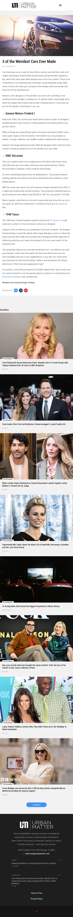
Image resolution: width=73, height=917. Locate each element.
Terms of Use (36, 893)
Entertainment (8, 358)
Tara (15, 886)
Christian (16, 866)
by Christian (7, 610)
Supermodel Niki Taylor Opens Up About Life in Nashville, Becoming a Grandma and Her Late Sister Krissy (35, 545)
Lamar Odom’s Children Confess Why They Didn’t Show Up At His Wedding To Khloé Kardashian (34, 728)
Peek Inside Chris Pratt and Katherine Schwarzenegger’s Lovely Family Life (33, 424)
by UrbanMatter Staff (9, 66)
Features (14, 860)
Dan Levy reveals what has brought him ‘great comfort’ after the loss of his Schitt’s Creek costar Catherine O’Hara (34, 666)
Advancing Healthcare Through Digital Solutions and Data (34, 863)
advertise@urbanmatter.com (37, 853)
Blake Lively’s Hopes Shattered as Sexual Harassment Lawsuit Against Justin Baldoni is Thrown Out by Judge (34, 484)
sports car (63, 203)
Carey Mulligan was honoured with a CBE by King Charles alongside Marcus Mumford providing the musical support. (33, 789)
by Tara (6, 369)
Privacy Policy (36, 898)
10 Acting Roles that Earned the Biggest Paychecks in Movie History (31, 606)
